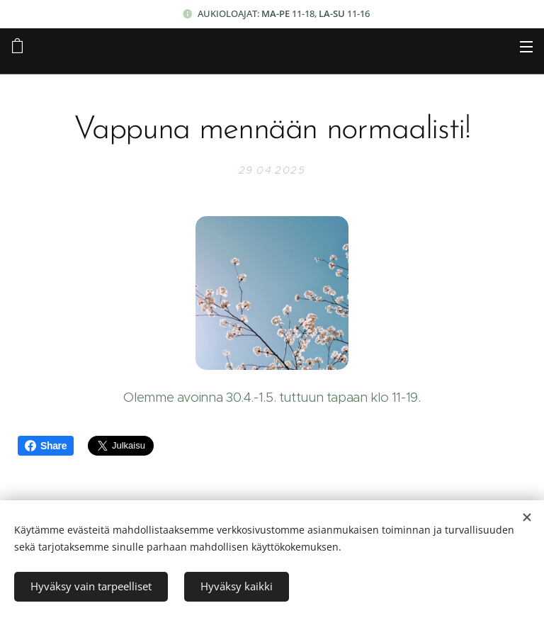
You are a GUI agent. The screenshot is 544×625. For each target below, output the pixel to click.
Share (46, 445)
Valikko (526, 46)
